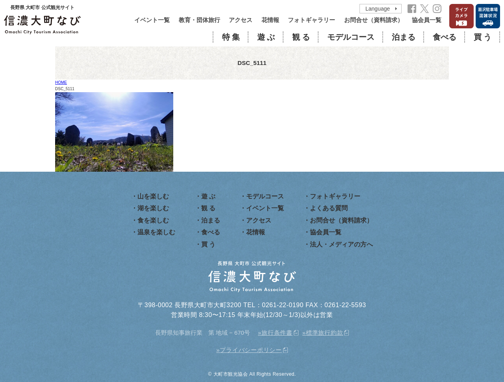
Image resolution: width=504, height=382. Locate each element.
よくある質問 (329, 208)
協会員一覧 (426, 20)
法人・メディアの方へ (341, 244)
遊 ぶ (266, 37)
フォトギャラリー (311, 20)
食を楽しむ (153, 220)
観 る (301, 37)
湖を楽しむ (153, 208)
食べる (444, 37)
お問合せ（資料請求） (373, 20)
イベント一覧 (152, 20)
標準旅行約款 (324, 332)
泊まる (403, 37)
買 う (482, 37)
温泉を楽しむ (156, 232)
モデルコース (350, 37)
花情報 (270, 20)
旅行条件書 (277, 332)
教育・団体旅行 (199, 20)
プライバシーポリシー (251, 350)
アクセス (240, 20)
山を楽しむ (153, 196)
